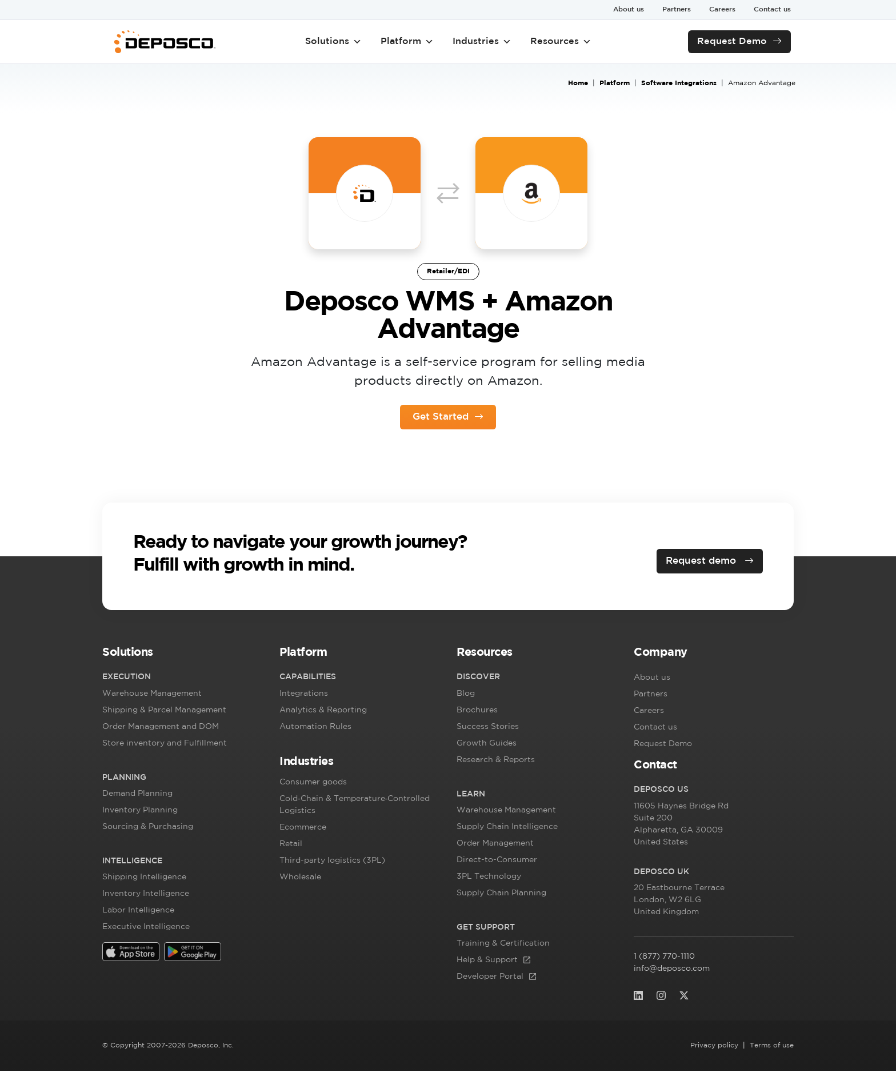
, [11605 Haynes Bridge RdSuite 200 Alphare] (681, 827)
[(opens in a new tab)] (130, 953)
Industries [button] (482, 41)
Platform (407, 41)
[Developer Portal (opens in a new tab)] (503, 979)
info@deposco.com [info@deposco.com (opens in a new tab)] (672, 969)
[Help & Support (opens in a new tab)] (503, 962)
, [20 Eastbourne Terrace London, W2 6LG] (680, 902)
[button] (182, 656)
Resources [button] (560, 41)
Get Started (440, 416)
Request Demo (732, 41)
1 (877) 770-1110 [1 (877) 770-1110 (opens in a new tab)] (678, 958)
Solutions (333, 41)
